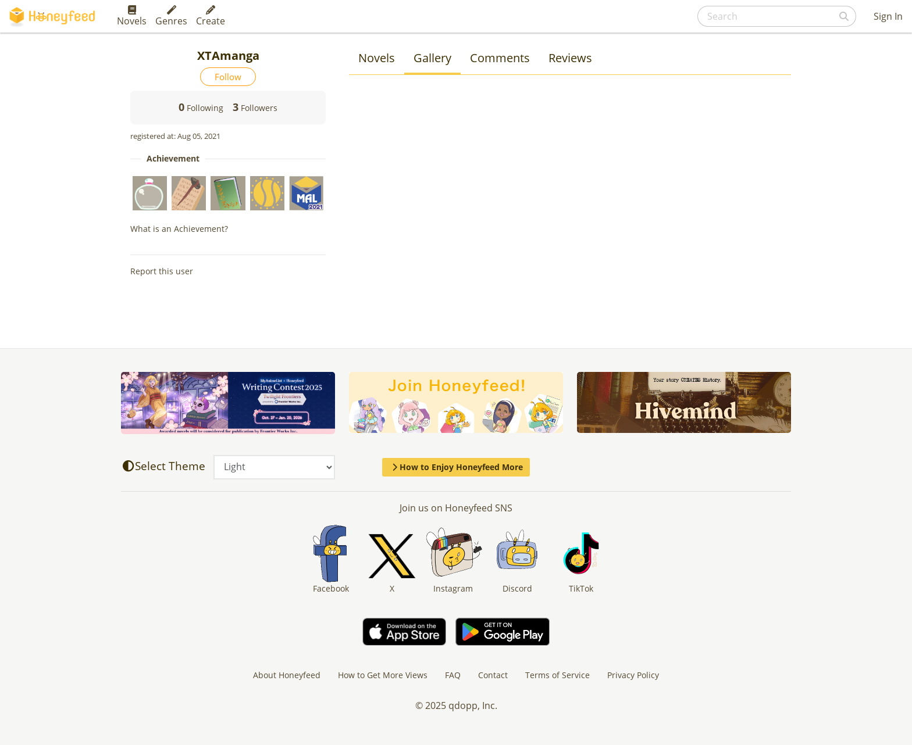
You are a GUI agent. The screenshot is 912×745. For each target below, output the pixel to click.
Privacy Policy (633, 674)
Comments (500, 58)
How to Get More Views (383, 674)
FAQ (453, 674)
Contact (493, 674)
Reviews (570, 58)
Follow (228, 77)
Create (210, 16)
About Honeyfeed (286, 674)
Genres (171, 16)
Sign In (888, 16)
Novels (132, 16)
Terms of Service (557, 674)
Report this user (161, 271)
